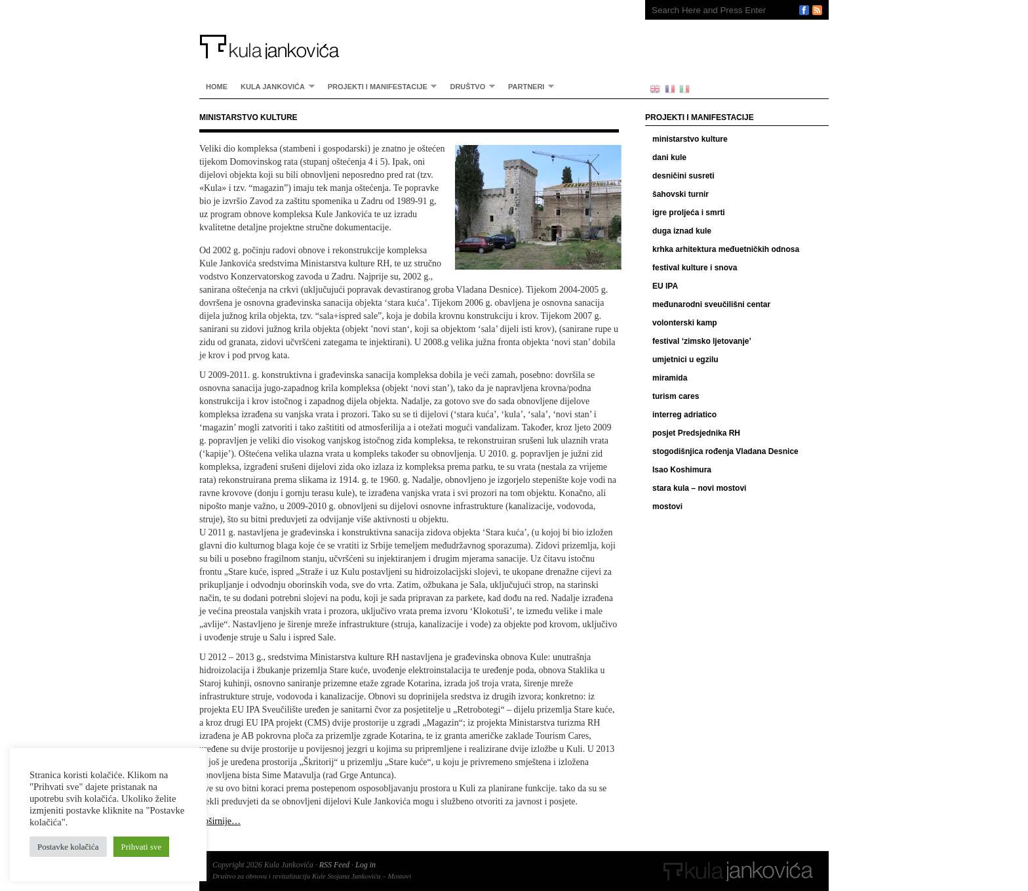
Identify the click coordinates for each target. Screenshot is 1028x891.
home (216, 87)
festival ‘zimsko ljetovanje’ (701, 341)
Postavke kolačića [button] (68, 847)
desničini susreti (683, 175)
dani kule (669, 157)
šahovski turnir (680, 194)
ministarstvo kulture (690, 139)
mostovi (667, 506)
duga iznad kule (681, 231)
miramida (669, 378)
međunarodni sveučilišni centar (711, 304)
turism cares (675, 396)
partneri (528, 86)
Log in (365, 864)
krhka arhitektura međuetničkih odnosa (725, 249)
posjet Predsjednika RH (696, 433)
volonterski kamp (684, 322)
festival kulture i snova (694, 267)
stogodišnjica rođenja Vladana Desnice (725, 451)
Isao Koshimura (681, 469)
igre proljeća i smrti (688, 212)
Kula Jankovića (409, 29)
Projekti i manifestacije (379, 86)
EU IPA (665, 286)
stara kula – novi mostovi (699, 488)
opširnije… (220, 821)
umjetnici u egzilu (685, 359)
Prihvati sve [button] (141, 847)
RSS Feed (334, 864)
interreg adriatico (684, 414)
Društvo (469, 86)
